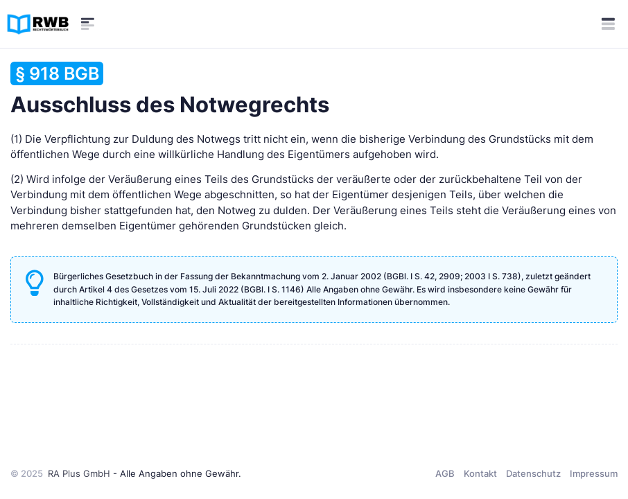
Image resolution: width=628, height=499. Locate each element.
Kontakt (480, 473)
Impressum (594, 473)
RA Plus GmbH (79, 473)
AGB (445, 473)
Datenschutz (533, 473)
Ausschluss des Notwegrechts (169, 90)
